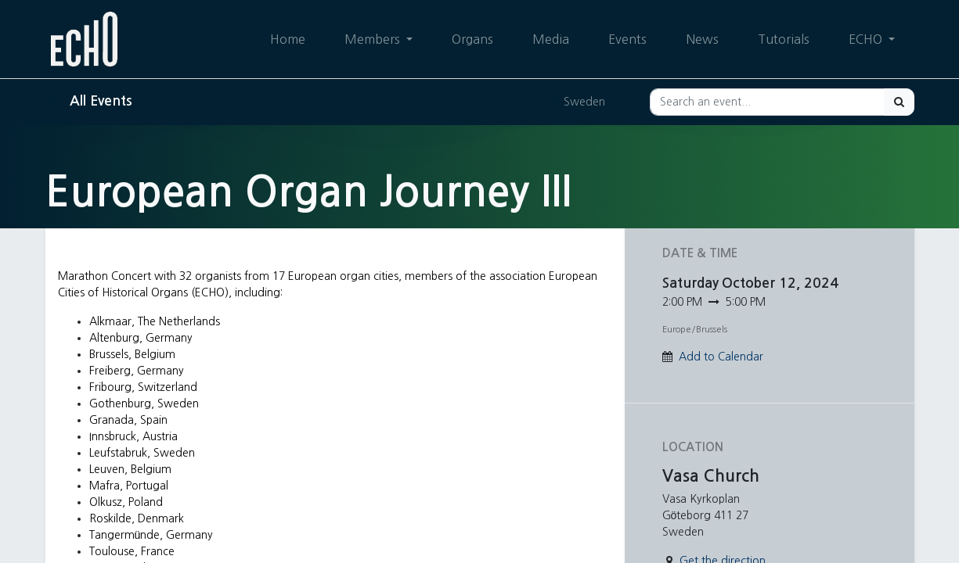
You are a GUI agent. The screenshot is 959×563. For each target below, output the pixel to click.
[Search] (899, 102)
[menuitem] (287, 39)
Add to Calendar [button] (721, 356)
